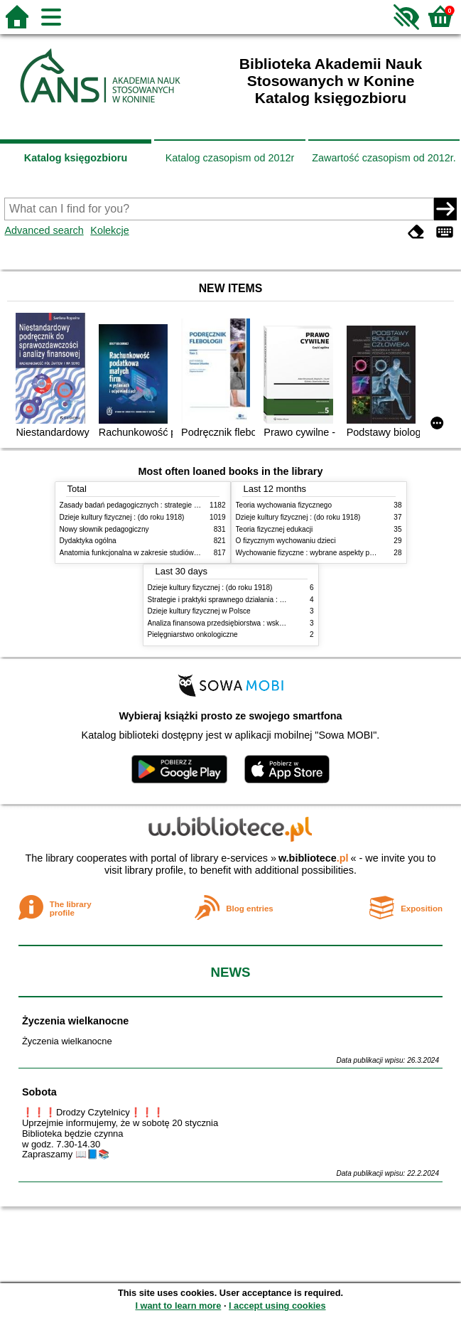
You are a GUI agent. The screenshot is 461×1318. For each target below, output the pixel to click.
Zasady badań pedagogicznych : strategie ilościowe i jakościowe (162, 505)
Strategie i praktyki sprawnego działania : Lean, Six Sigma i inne (249, 600)
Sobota (39, 1092)
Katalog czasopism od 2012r (230, 158)
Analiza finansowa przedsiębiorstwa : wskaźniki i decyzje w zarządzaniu (261, 623)
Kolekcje (109, 230)
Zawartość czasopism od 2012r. (383, 158)
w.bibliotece (313, 858)
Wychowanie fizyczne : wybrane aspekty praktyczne (318, 553)
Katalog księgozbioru (76, 158)
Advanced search (43, 230)
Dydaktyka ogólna (88, 541)
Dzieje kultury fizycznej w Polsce (199, 611)
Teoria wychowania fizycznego (284, 505)
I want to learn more (178, 1305)
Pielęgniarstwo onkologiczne (193, 634)
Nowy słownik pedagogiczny (104, 529)
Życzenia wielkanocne (75, 1021)
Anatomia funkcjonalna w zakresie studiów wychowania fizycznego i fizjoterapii (184, 553)
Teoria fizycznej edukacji (274, 529)
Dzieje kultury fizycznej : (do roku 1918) (122, 517)
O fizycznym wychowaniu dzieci (286, 541)
